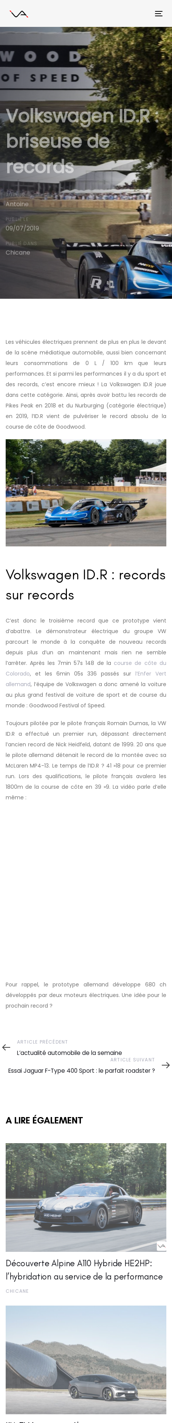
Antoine (17, 204)
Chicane (18, 252)
